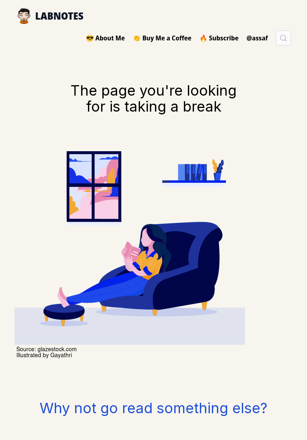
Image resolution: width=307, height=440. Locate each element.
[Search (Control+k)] (283, 38)
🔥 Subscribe (219, 38)
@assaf (257, 38)
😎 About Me (105, 38)
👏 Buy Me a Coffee (162, 38)
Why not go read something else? (153, 408)
